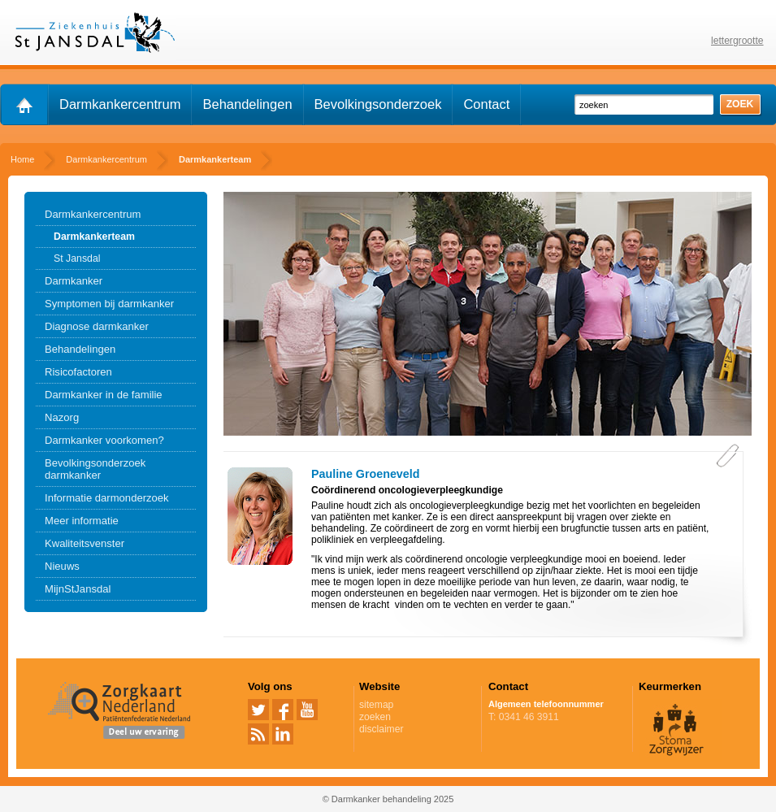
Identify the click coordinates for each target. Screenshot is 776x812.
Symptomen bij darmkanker (109, 303)
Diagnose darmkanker (97, 326)
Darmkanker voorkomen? (104, 440)
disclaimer (381, 729)
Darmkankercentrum (119, 104)
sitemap (376, 704)
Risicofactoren (78, 372)
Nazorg (62, 417)
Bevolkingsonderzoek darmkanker (95, 469)
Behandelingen (247, 104)
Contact (486, 104)
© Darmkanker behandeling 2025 (388, 799)
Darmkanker (73, 281)
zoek (740, 104)
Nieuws (62, 566)
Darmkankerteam (94, 236)
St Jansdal (77, 258)
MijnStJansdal (78, 589)
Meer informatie (82, 521)
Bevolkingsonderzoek (378, 104)
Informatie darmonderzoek (107, 498)
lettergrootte (737, 40)
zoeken (375, 717)
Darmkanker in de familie (104, 395)
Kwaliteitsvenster (84, 543)
